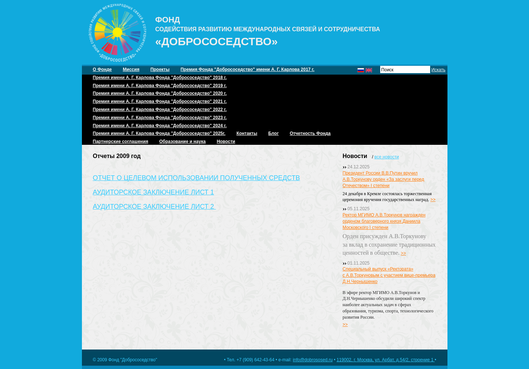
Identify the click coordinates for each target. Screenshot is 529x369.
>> (432, 199)
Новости (226, 141)
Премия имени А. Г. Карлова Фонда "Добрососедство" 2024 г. (160, 125)
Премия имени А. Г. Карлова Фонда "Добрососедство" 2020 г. (160, 93)
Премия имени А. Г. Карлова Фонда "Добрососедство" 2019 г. (160, 85)
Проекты (159, 69)
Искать (438, 69)
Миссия (131, 69)
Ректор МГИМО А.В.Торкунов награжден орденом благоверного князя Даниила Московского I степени (384, 221)
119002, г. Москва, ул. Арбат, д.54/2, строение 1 (386, 359)
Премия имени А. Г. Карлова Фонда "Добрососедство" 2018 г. (160, 77)
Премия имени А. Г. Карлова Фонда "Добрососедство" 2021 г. (160, 101)
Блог (273, 133)
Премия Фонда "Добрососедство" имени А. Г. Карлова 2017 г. (247, 69)
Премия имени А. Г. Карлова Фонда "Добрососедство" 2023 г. (160, 117)
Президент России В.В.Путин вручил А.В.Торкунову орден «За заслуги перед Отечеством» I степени (383, 179)
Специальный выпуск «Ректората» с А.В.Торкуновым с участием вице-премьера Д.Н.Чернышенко (389, 275)
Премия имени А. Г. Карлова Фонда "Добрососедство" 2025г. (159, 133)
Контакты (247, 133)
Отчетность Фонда (310, 133)
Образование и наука (182, 141)
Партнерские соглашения (120, 141)
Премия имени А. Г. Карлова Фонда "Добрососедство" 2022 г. (160, 109)
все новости (386, 157)
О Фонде (102, 69)
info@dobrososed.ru (312, 359)
